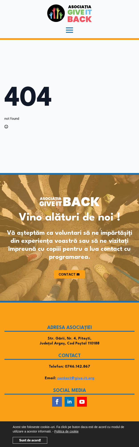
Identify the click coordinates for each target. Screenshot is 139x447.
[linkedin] (69, 402)
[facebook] (57, 402)
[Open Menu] (69, 30)
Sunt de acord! (30, 440)
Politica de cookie (66, 431)
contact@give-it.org (75, 378)
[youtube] (82, 402)
